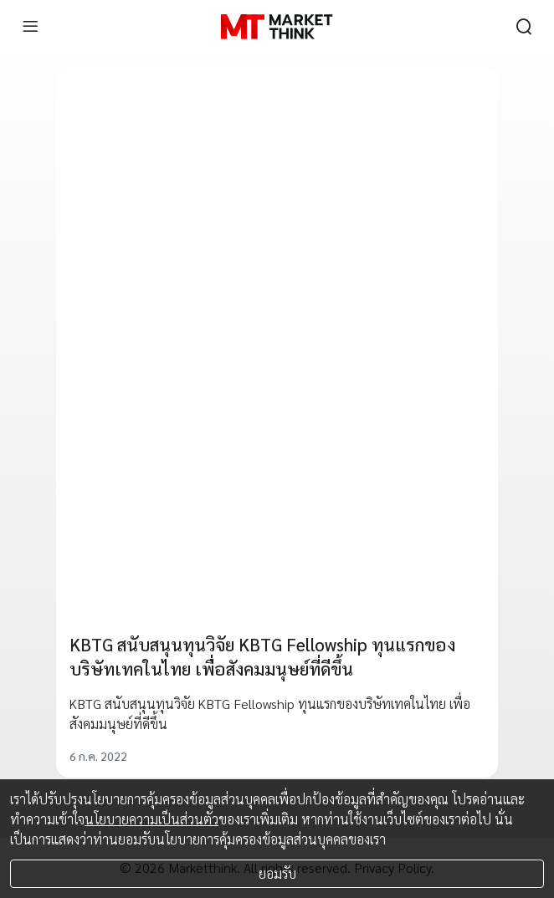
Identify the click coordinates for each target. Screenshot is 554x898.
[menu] (30, 26)
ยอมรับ (277, 873)
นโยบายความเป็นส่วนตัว (151, 819)
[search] (524, 26)
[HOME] (276, 26)
